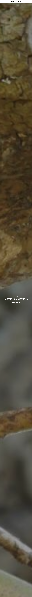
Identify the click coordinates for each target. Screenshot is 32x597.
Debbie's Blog (16, 1)
